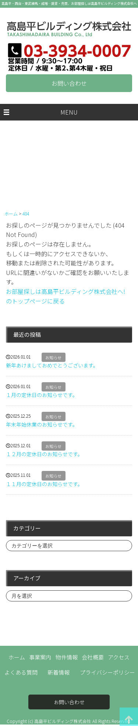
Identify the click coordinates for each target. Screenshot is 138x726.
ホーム (16, 657)
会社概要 (93, 657)
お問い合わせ (69, 83)
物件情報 (67, 657)
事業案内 (40, 657)
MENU (69, 112)
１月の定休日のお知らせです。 (42, 394)
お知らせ (53, 357)
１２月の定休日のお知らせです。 (44, 454)
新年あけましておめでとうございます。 (52, 365)
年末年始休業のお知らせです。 (42, 424)
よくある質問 (21, 672)
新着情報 (58, 672)
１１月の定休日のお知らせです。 (44, 484)
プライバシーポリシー (107, 672)
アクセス (119, 657)
